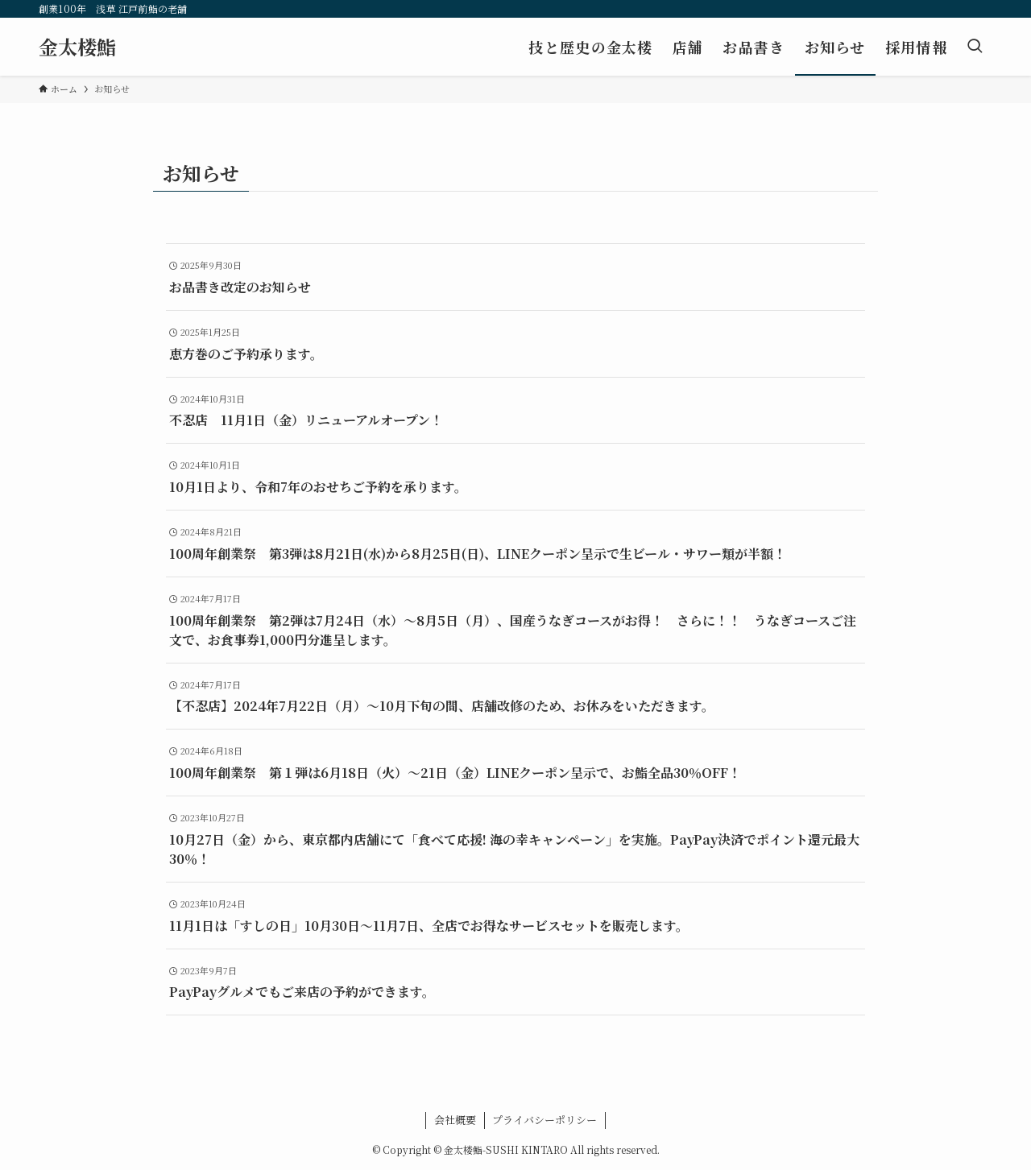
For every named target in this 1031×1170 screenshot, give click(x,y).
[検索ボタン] (974, 47)
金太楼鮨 (77, 46)
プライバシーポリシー (544, 1119)
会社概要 (455, 1119)
